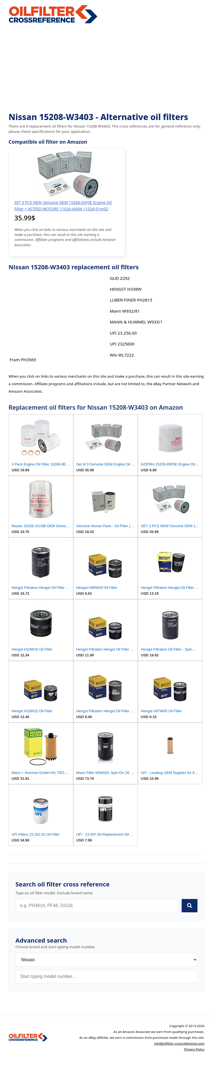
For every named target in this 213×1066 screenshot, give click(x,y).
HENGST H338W (125, 289)
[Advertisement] (107, 68)
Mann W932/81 (125, 311)
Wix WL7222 (122, 355)
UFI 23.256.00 (123, 333)
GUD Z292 (120, 278)
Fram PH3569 (23, 359)
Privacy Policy (194, 1049)
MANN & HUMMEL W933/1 (136, 322)
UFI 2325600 (122, 344)
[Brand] (107, 960)
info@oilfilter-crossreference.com (179, 1043)
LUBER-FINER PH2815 (131, 300)
